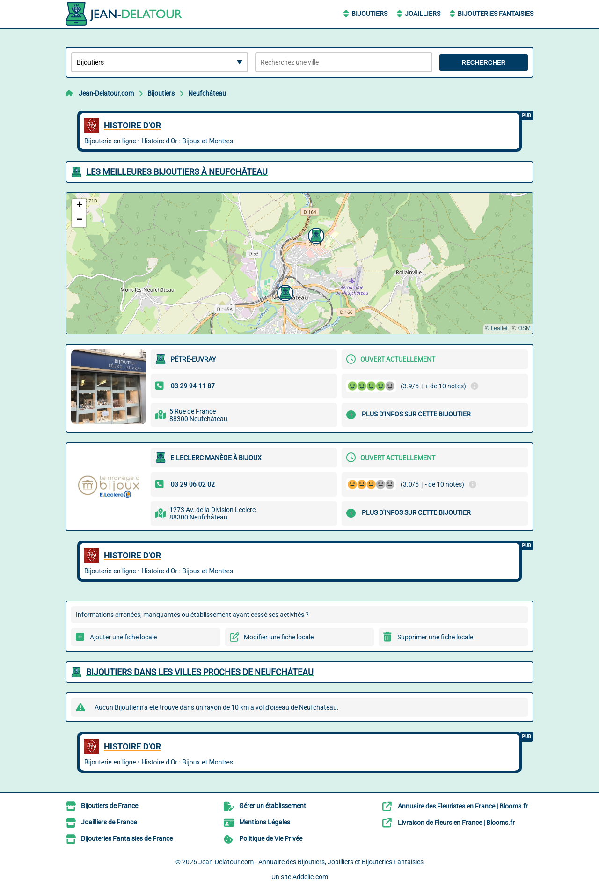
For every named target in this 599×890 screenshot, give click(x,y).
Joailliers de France (109, 822)
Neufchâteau (207, 93)
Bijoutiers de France (109, 805)
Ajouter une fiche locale (123, 637)
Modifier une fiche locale (279, 637)
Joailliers (422, 13)
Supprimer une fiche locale (435, 637)
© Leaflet (496, 328)
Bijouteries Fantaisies (495, 13)
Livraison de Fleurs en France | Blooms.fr (456, 822)
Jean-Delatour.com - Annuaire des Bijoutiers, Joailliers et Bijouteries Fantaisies (311, 862)
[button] (284, 292)
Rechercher (483, 62)
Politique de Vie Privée (270, 838)
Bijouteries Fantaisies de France (127, 838)
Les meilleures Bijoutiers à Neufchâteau (177, 172)
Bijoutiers (369, 13)
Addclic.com (310, 877)
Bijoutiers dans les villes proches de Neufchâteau (200, 672)
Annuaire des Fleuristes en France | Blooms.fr (463, 806)
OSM (524, 328)
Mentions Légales (264, 822)
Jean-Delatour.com (106, 93)
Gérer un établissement (272, 805)
